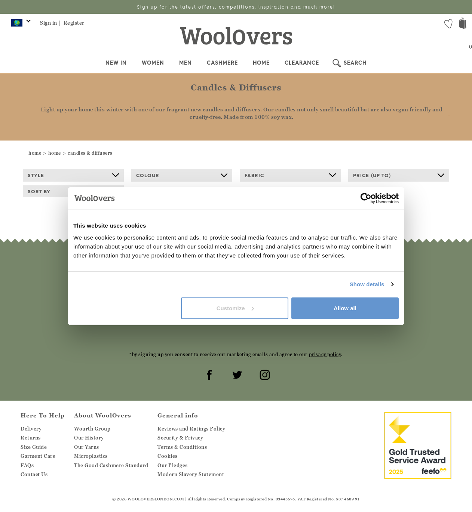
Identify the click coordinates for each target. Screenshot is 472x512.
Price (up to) (398, 175)
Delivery (31, 429)
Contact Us (34, 474)
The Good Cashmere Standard (111, 465)
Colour (181, 175)
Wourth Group (92, 429)
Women (153, 63)
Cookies (167, 456)
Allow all (345, 308)
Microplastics (91, 456)
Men (185, 63)
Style (73, 175)
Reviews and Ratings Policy (191, 429)
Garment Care (38, 456)
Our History (89, 438)
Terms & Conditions (182, 447)
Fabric (290, 175)
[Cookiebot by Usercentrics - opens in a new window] (366, 198)
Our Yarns (86, 447)
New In (116, 63)
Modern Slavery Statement (190, 474)
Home (261, 63)
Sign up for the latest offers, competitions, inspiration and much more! (236, 7)
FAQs (27, 465)
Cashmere (222, 63)
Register (74, 23)
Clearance (302, 63)
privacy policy (325, 354)
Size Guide (34, 447)
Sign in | (50, 23)
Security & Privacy (180, 438)
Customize (235, 308)
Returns (31, 438)
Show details (367, 284)
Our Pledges (172, 465)
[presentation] (236, 330)
